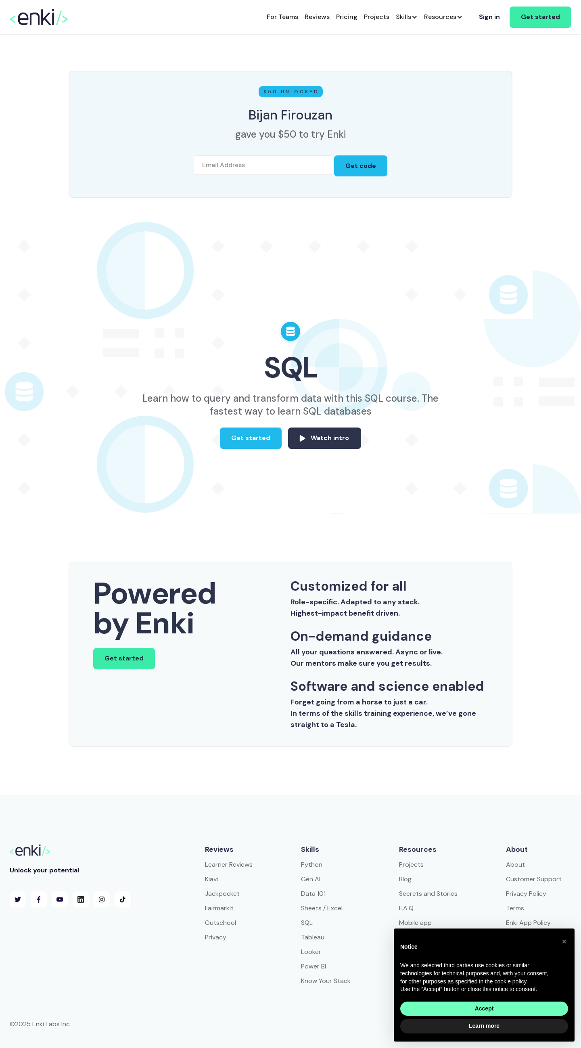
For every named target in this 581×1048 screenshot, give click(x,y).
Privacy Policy (526, 893)
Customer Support (534, 879)
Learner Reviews (229, 864)
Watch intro (330, 438)
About (515, 864)
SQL (307, 922)
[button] (407, 17)
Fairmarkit (219, 908)
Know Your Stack (326, 981)
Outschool (220, 922)
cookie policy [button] (510, 981)
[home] (39, 17)
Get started (540, 17)
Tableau (312, 937)
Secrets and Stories (428, 893)
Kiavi (211, 879)
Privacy (215, 937)
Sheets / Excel (322, 908)
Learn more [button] (484, 1026)
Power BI (313, 966)
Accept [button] (484, 1008)
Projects (411, 864)
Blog (405, 879)
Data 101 (313, 893)
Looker (311, 951)
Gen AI (310, 879)
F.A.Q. (407, 908)
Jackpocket (222, 893)
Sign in (489, 17)
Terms (515, 908)
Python (311, 864)
